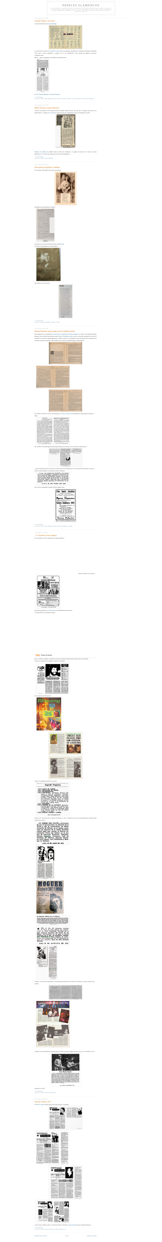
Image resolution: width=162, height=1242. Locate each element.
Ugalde (70, 526)
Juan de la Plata (72, 1225)
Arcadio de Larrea (54, 51)
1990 (45, 98)
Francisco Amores (40, 1104)
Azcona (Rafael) (48, 158)
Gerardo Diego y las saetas (45, 21)
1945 (42, 526)
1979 (42, 1092)
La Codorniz (52, 113)
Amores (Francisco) (49, 1229)
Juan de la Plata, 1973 (43, 1102)
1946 (45, 526)
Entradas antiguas (91, 1236)
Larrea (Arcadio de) (77, 98)
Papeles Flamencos (81, 5)
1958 (42, 98)
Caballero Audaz (52, 526)
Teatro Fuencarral (67, 413)
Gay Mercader (50, 610)
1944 (62, 244)
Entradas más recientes (41, 1236)
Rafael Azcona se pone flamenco (47, 108)
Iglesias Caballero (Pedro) (48, 322)
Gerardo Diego (52, 23)
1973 (42, 1229)
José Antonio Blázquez (42, 94)
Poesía (58, 322)
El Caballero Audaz (67, 336)
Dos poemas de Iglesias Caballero (47, 167)
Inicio (66, 1236)
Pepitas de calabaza (41, 152)
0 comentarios (39, 97)
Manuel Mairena (55, 94)
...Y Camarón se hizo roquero (46, 535)
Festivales (53, 1092)
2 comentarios (39, 1091)
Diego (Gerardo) (66, 98)
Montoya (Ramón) (63, 526)
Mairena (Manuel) (89, 98)
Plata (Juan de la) (61, 1229)
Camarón (46, 1092)
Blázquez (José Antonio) (54, 98)
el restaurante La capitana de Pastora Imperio (65, 334)
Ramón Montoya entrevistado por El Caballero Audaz (55, 331)
